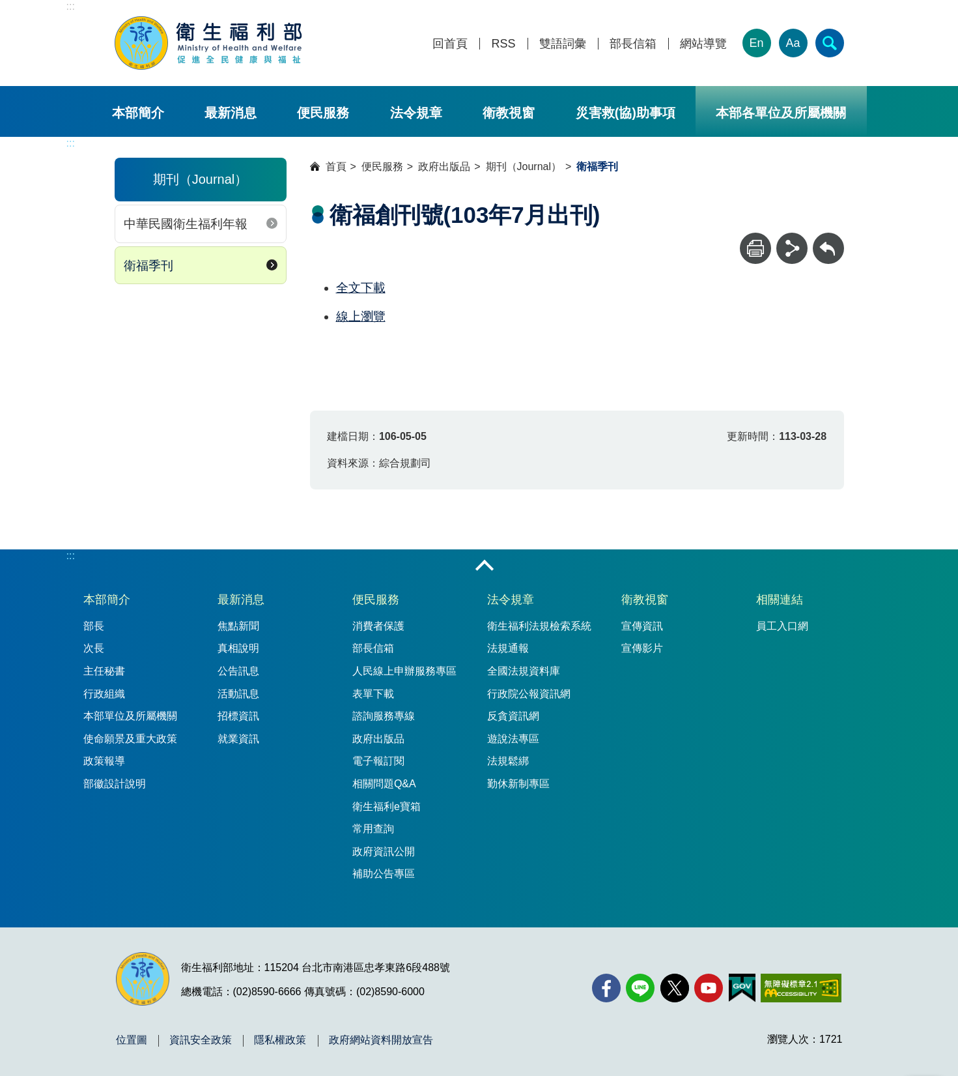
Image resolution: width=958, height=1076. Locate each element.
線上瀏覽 (361, 316)
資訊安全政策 (200, 1040)
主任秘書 (104, 670)
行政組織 (104, 693)
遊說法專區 (513, 738)
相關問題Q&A (384, 783)
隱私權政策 (280, 1040)
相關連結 (779, 599)
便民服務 (323, 113)
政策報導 (104, 760)
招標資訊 (238, 715)
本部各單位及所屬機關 (781, 113)
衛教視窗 (509, 113)
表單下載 (373, 693)
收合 (484, 566)
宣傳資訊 (642, 626)
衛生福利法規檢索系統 (539, 626)
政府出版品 (444, 166)
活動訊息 (238, 693)
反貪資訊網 (513, 715)
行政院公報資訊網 (529, 693)
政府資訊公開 (383, 851)
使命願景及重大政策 (130, 738)
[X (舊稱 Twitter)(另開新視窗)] (674, 988)
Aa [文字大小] (792, 43)
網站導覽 (703, 44)
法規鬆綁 (508, 760)
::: (70, 6)
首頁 (336, 166)
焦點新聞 (238, 626)
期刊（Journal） (523, 166)
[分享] (792, 248)
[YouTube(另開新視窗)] (708, 988)
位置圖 (131, 1040)
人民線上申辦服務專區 (404, 670)
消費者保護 (378, 626)
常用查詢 (373, 828)
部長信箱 (633, 44)
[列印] (755, 248)
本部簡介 (138, 113)
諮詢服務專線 (383, 715)
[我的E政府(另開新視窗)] (742, 988)
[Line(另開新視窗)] (640, 988)
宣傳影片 (642, 648)
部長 (93, 626)
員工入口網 (782, 626)
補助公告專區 (383, 873)
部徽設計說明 (114, 783)
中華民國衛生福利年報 (185, 224)
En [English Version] (756, 43)
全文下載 (361, 288)
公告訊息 (238, 670)
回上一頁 (828, 238)
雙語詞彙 (562, 44)
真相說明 (238, 648)
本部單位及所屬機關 (130, 715)
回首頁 (450, 44)
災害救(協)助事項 (625, 113)
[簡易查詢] (829, 43)
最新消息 (230, 113)
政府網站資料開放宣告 (381, 1040)
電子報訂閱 (378, 760)
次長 (93, 648)
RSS (503, 44)
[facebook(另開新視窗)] (606, 988)
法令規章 (416, 113)
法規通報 (508, 648)
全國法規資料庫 (523, 670)
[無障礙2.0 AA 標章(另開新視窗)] (801, 988)
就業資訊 (238, 738)
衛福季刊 (148, 265)
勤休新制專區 (518, 783)
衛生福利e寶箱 (386, 806)
